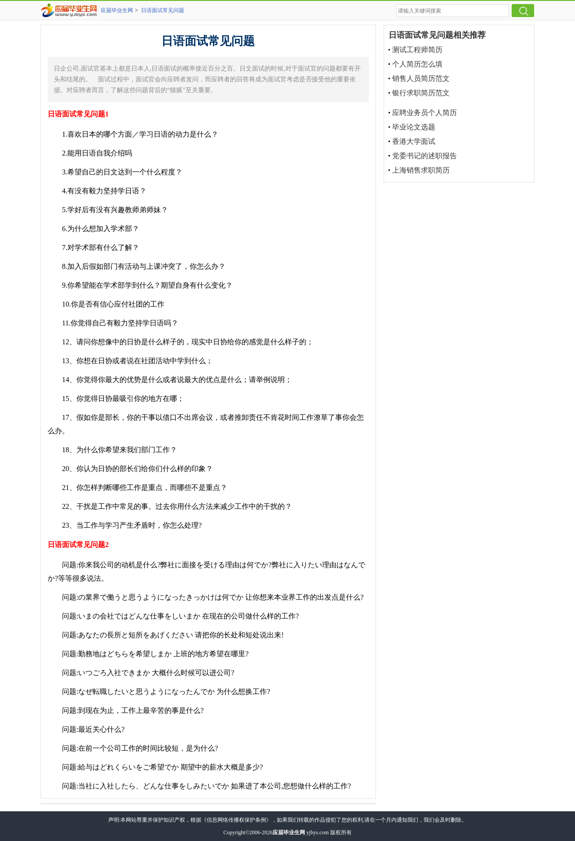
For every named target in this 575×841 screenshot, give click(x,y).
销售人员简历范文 (421, 78)
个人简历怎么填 (417, 64)
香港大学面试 (413, 141)
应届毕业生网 (117, 10)
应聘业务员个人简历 (424, 112)
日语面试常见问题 (162, 10)
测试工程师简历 (417, 49)
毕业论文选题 (413, 127)
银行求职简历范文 (421, 93)
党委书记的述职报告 (424, 156)
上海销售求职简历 (421, 170)
